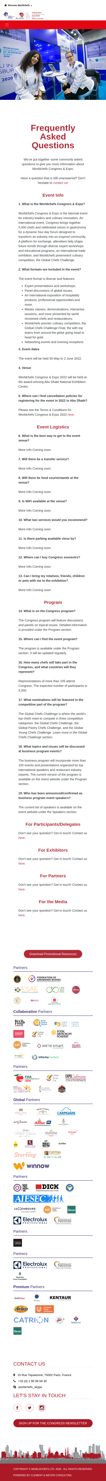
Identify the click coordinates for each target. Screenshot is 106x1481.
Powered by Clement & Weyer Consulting (42, 1475)
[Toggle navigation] (6, 25)
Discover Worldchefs (18, 5)
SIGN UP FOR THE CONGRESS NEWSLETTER (53, 1423)
